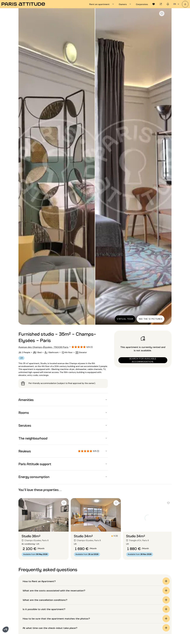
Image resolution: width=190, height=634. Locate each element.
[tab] (102, 4)
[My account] (185, 4)
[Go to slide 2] (43, 526)
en (177, 4)
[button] (5, 629)
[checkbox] (161, 13)
